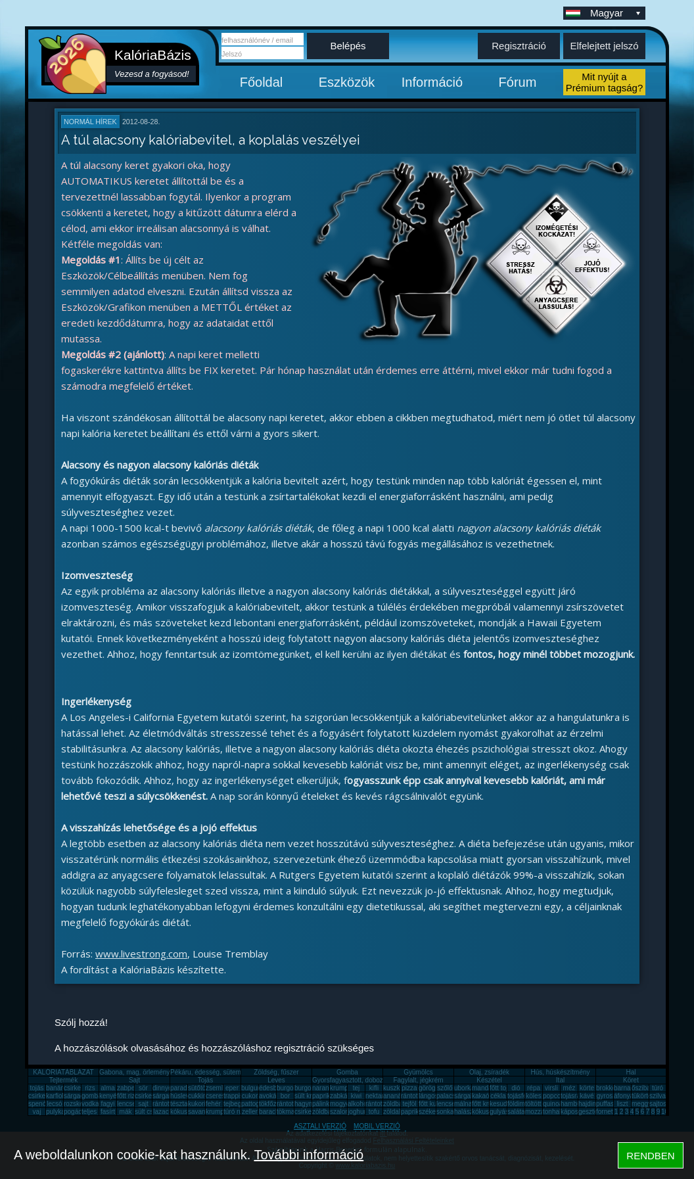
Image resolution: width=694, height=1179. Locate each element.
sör (143, 1088)
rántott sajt (380, 1103)
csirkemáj (148, 1095)
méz (569, 1088)
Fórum (518, 82)
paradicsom (187, 1088)
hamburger (576, 1103)
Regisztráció (519, 45)
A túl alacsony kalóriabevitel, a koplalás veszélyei (210, 140)
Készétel (488, 1080)
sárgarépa (167, 1095)
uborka (464, 1088)
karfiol (55, 1095)
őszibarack (647, 1088)
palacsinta (451, 1095)
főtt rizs (127, 1095)
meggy (641, 1103)
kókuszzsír (185, 1111)
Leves (276, 1080)
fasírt (108, 1111)
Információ (432, 82)
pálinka (322, 1103)
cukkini (198, 1095)
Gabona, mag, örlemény (134, 1072)
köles (533, 1095)
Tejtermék (63, 1080)
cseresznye (222, 1095)
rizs (90, 1088)
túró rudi (235, 1111)
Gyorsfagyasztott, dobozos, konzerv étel (370, 1080)
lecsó (54, 1103)
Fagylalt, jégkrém (418, 1080)
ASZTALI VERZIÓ (320, 1126)
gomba (91, 1095)
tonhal (552, 1111)
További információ (308, 1154)
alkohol (358, 1103)
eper (232, 1088)
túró (657, 1088)
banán (55, 1088)
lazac (160, 1111)
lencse (126, 1103)
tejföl (409, 1103)
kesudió (501, 1103)
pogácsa (76, 1111)
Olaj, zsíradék (489, 1072)
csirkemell (78, 1088)
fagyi (107, 1103)
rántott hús (416, 1095)
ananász (395, 1095)
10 (664, 1111)
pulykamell (61, 1111)
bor (285, 1095)
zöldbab (394, 1103)
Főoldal (261, 82)
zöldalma (396, 1111)
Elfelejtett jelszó (604, 45)
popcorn (555, 1095)
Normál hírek (90, 122)
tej (356, 1088)
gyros (605, 1095)
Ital (560, 1080)
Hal (631, 1072)
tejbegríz (235, 1103)
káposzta (574, 1111)
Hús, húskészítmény (560, 1072)
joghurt (358, 1111)
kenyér (109, 1095)
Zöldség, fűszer (276, 1072)
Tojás (205, 1080)
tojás (36, 1088)
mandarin (485, 1088)
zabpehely (132, 1088)
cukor (250, 1095)
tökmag (287, 1111)
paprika (323, 1095)
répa (533, 1088)
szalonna (343, 1111)
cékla (497, 1095)
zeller (250, 1111)
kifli (374, 1088)
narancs (324, 1088)
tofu (374, 1111)
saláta (516, 1111)
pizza (409, 1088)
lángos (428, 1095)
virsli (551, 1088)
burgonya (290, 1088)
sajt (143, 1103)
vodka (90, 1103)
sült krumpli (311, 1095)
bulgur (250, 1088)
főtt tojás (502, 1088)
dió (515, 1088)
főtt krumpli (488, 1103)
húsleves (183, 1095)
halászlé (466, 1111)
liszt (622, 1103)
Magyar (616, 12)
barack (269, 1111)
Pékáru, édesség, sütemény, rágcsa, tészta (233, 1072)
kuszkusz (396, 1088)
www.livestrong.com (141, 953)
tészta (179, 1103)
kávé (586, 1095)
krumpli (340, 1088)
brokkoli (607, 1088)
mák (126, 1111)
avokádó (271, 1095)
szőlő (444, 1088)
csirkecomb (45, 1095)
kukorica (200, 1103)
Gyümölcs (418, 1072)
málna (463, 1103)
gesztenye (593, 1111)
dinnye (162, 1088)
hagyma (306, 1103)
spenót (38, 1103)
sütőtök (198, 1088)
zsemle (216, 1088)
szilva (657, 1095)
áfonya (624, 1095)
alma (108, 1088)
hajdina (588, 1103)
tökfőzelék (274, 1103)
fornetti (606, 1111)
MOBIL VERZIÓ (377, 1126)
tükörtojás (646, 1095)
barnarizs (627, 1088)
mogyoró (343, 1103)
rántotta (288, 1103)
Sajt (134, 1080)
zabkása (342, 1095)
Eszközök (347, 82)
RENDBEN (650, 1155)
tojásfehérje (524, 1095)
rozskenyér (80, 1103)
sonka (445, 1111)
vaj (37, 1111)
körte (587, 1088)
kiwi (356, 1095)
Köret (631, 1080)
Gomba (347, 1072)
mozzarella (541, 1111)
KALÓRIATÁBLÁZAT (63, 1072)
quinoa (553, 1103)
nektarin (377, 1095)
